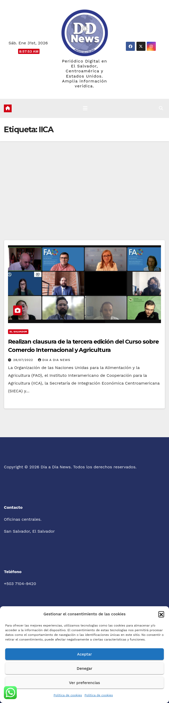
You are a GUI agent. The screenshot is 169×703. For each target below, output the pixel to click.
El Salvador (18, 331)
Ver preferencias (84, 682)
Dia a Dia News (54, 360)
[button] (161, 614)
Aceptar (84, 654)
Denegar (84, 668)
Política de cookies (67, 695)
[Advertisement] (84, 180)
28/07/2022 (23, 360)
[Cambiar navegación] (85, 108)
